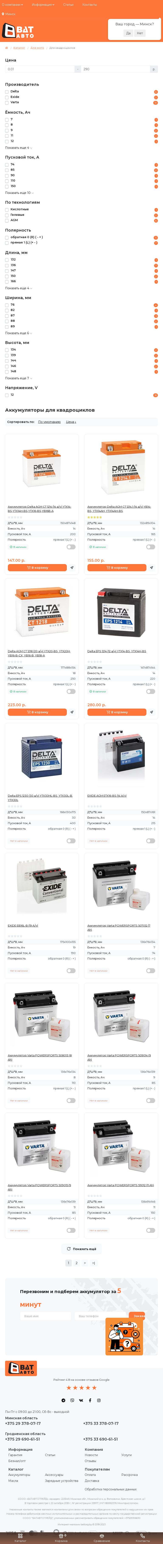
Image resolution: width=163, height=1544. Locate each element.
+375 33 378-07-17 (101, 1423)
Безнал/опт (17, 1461)
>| (93, 1263)
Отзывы (90, 1461)
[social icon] (63, 1400)
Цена (70, 422)
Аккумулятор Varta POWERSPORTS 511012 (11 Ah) (120, 1185)
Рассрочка (129, 1475)
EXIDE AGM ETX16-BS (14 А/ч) (106, 795)
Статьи (68, 5)
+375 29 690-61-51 (22, 1439)
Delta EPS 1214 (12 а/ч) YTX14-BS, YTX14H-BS (116, 651)
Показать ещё (81, 1249)
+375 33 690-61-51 (100, 1439)
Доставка (92, 1481)
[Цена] (40, 69)
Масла (13, 1481)
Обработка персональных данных (110, 1489)
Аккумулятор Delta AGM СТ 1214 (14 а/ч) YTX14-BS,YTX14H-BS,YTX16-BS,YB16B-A (39, 509)
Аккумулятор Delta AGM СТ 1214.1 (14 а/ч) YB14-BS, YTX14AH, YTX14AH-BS (119, 509)
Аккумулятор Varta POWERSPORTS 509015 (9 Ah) (39, 1187)
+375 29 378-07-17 (23, 1423)
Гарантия (15, 1455)
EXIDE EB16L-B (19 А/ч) (23, 925)
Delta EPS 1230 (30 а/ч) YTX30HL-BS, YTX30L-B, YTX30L (40, 798)
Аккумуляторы (19, 1475)
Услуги (126, 1455)
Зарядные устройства (61, 1481)
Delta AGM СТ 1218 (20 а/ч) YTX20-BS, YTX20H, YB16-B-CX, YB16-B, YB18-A (39, 653)
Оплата (90, 1475)
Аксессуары (54, 1475)
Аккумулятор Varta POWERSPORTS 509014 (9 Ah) (119, 1057)
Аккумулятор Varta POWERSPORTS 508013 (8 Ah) (40, 1057)
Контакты (89, 5)
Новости (91, 1455)
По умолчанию (49, 422)
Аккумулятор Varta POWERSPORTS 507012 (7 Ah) (118, 927)
